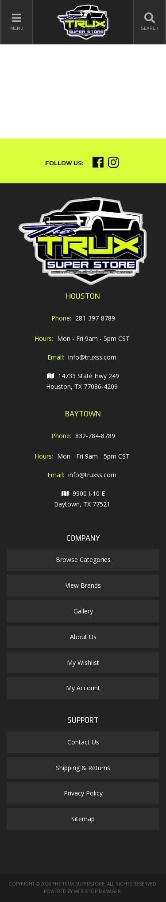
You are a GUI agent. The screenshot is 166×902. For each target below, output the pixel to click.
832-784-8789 (95, 435)
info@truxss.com (92, 357)
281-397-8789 (95, 318)
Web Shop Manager (97, 891)
